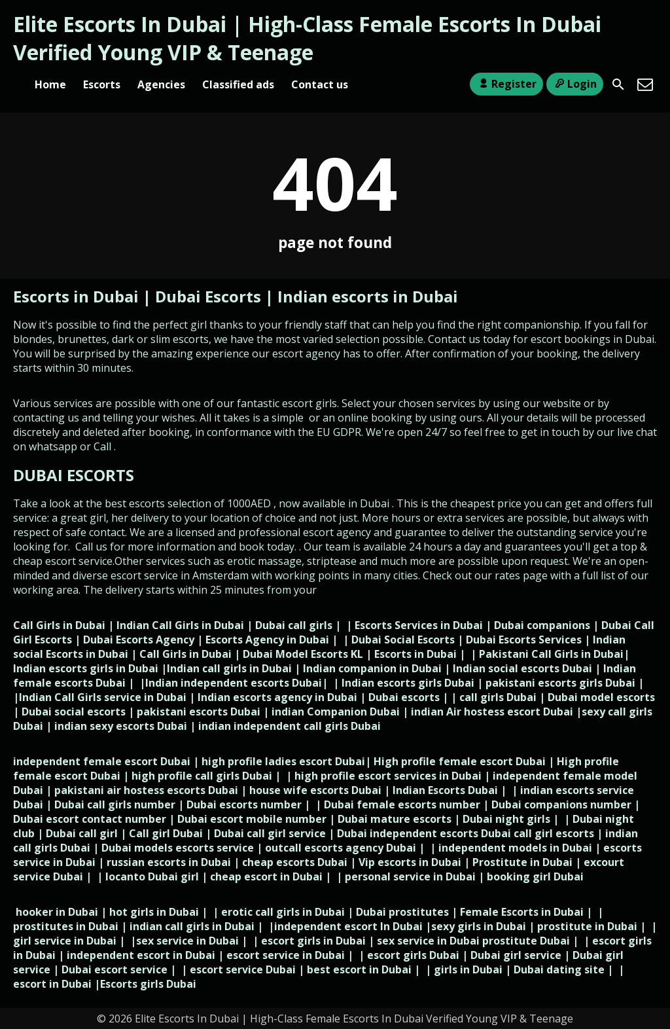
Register (506, 84)
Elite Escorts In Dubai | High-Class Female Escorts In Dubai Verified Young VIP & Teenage (307, 38)
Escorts (101, 84)
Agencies (161, 84)
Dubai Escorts (208, 296)
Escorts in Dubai (78, 296)
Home (50, 84)
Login (575, 84)
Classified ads (238, 84)
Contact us (319, 84)
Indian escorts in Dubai (367, 296)
